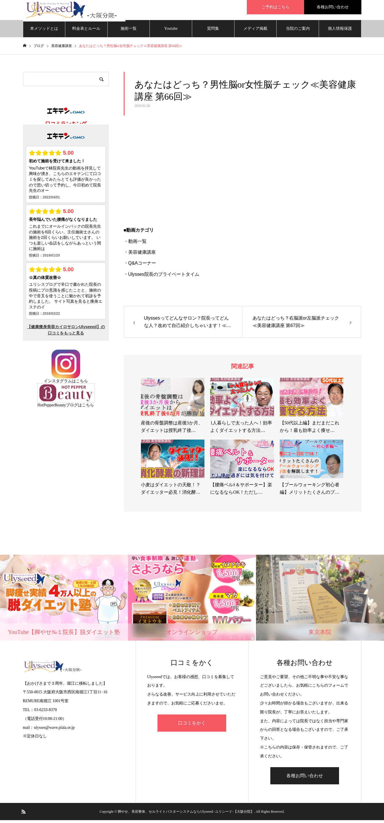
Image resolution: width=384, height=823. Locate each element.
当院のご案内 (298, 31)
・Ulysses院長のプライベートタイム (161, 277)
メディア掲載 (255, 31)
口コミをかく (192, 725)
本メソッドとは (44, 31)
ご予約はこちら (275, 7)
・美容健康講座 (140, 255)
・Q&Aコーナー (140, 265)
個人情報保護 (340, 31)
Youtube (171, 31)
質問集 (213, 31)
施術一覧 (129, 31)
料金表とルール (86, 31)
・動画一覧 (135, 244)
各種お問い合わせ (333, 7)
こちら (82, 384)
